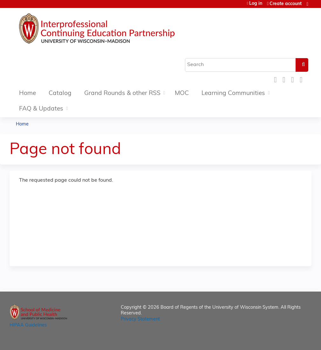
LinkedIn (294, 79)
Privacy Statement (140, 319)
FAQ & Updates (41, 109)
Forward (303, 79)
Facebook (277, 79)
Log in (255, 4)
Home (27, 94)
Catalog (60, 94)
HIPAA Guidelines (28, 325)
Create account (286, 4)
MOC (182, 94)
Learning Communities (233, 94)
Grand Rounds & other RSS (122, 94)
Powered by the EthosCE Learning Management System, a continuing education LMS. (288, 339)
